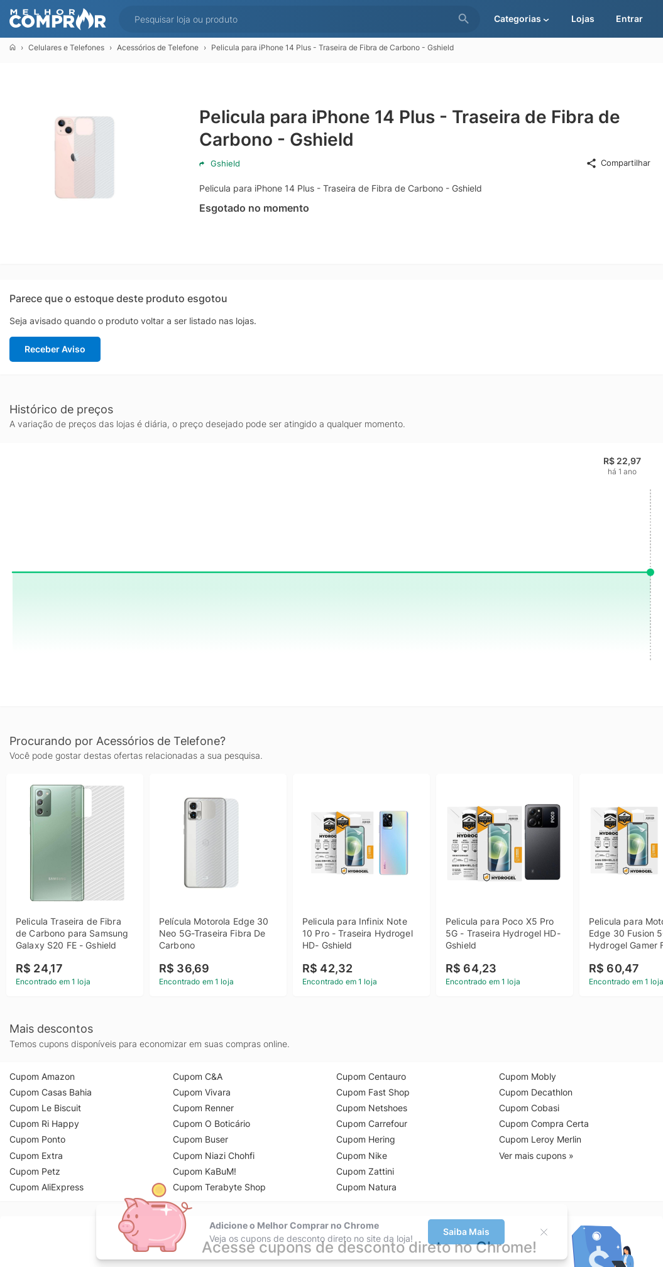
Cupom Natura (366, 1187)
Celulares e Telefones (66, 47)
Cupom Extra (36, 1155)
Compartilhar (618, 163)
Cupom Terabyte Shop (219, 1187)
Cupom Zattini (365, 1171)
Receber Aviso (55, 349)
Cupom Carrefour (371, 1123)
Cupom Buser (200, 1139)
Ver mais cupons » (536, 1155)
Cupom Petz (34, 1171)
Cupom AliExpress (46, 1187)
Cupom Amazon (42, 1076)
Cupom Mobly (527, 1076)
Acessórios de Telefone (158, 47)
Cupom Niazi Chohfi (214, 1155)
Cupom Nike (361, 1155)
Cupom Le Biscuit (45, 1107)
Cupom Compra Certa (544, 1123)
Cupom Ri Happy (44, 1123)
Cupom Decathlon (536, 1092)
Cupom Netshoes (371, 1107)
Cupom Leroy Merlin (540, 1139)
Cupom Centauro (371, 1076)
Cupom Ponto (37, 1139)
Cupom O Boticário (211, 1123)
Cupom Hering (365, 1139)
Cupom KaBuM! (204, 1171)
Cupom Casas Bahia (50, 1092)
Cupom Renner (203, 1107)
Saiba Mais (466, 1231)
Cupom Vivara (202, 1092)
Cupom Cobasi (529, 1107)
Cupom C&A (197, 1076)
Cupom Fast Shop (373, 1092)
